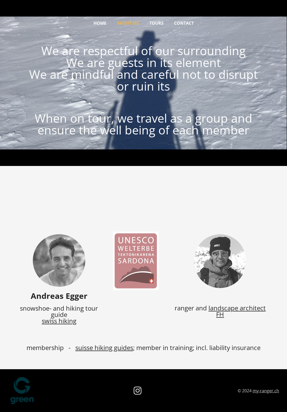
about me (128, 23)
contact (184, 23)
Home (99, 23)
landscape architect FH (237, 311)
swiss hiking (59, 320)
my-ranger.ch (266, 391)
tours (156, 23)
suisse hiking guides (104, 347)
